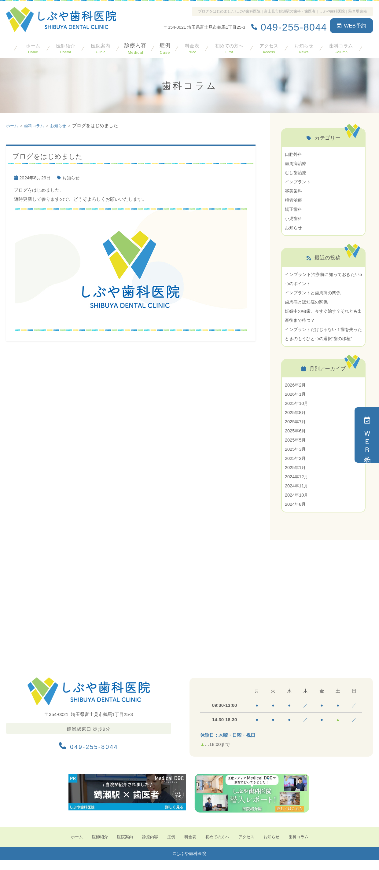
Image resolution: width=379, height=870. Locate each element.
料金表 (190, 47)
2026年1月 (296, 403)
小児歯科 (294, 218)
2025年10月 (297, 412)
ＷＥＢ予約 (367, 435)
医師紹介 (65, 47)
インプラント (298, 181)
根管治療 (294, 200)
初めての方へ (228, 47)
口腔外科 (294, 154)
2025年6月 (296, 439)
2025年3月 (296, 458)
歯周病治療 (296, 163)
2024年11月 (297, 494)
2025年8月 (296, 421)
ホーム (32, 47)
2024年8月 (296, 513)
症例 (163, 47)
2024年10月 (297, 504)
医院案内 (100, 47)
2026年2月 (296, 394)
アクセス (268, 47)
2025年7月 (296, 430)
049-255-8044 (88, 754)
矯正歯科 (294, 209)
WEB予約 (351, 26)
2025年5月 (296, 449)
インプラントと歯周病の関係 (314, 292)
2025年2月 (296, 467)
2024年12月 (297, 485)
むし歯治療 (296, 172)
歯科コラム (341, 47)
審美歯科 (294, 190)
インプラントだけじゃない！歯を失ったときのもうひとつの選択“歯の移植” (323, 338)
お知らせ (303, 47)
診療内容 (134, 47)
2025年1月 (296, 476)
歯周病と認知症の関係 (308, 301)
